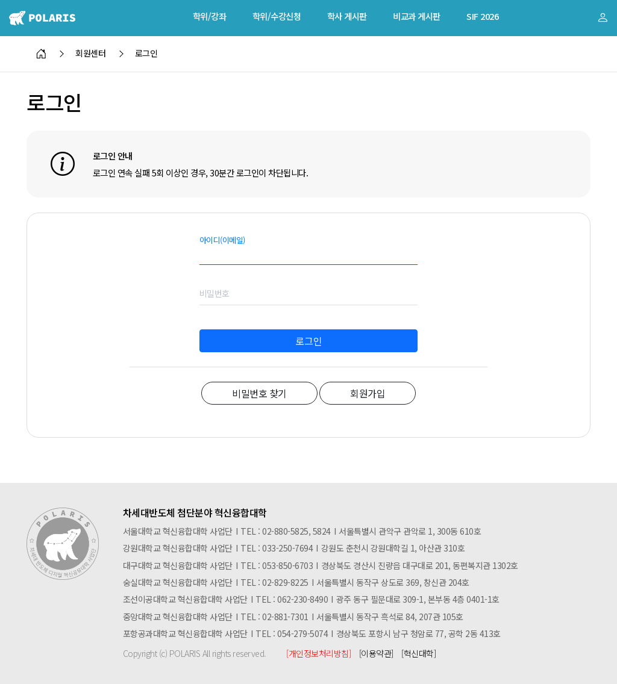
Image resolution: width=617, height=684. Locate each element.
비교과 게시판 (416, 16)
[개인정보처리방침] (318, 653)
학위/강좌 (210, 16)
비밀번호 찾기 (259, 393)
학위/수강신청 (276, 16)
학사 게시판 (347, 16)
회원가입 (367, 393)
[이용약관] (376, 653)
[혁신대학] (418, 653)
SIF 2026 (482, 16)
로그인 (308, 341)
